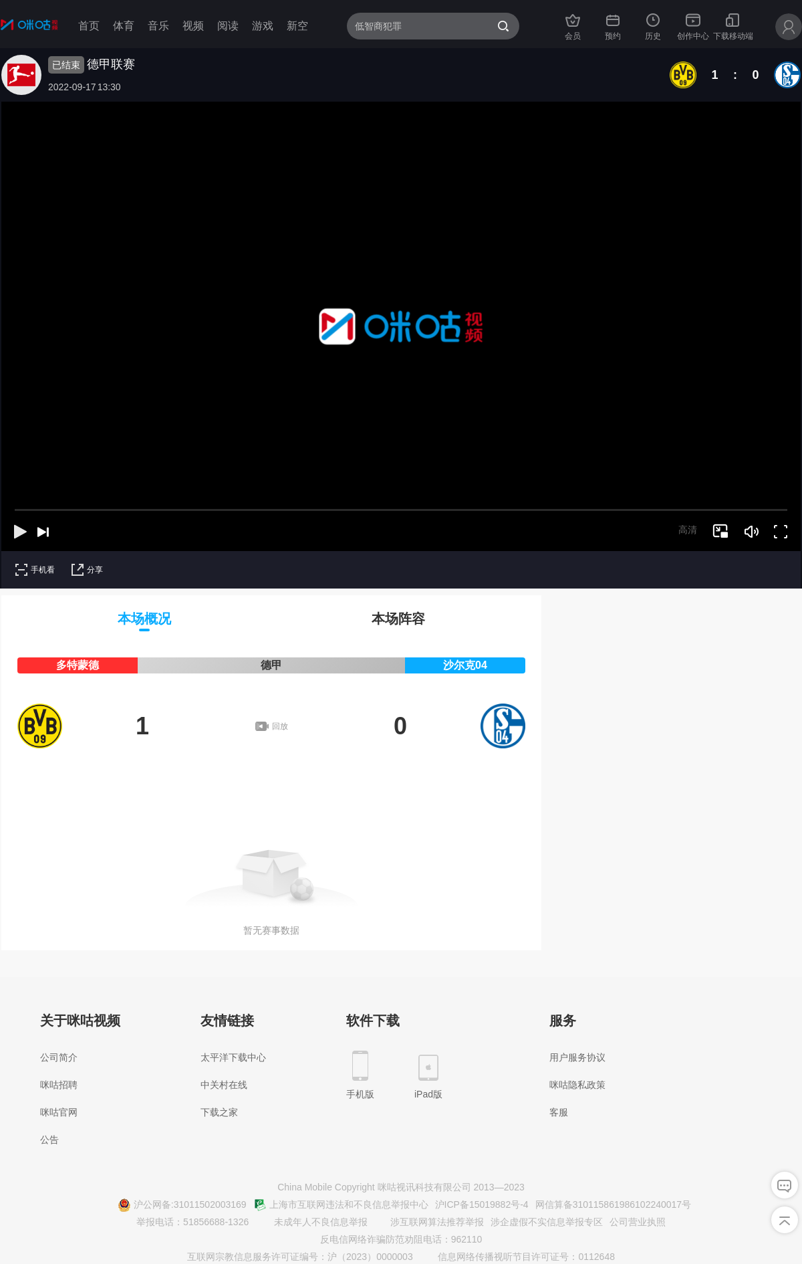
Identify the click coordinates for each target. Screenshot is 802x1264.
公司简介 (59, 1057)
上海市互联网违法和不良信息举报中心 (340, 1205)
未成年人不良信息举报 (313, 1222)
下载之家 (219, 1112)
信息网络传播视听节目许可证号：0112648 (518, 1257)
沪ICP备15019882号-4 (482, 1204)
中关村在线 (223, 1084)
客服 (558, 1112)
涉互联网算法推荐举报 (429, 1222)
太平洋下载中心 (233, 1057)
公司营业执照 (638, 1222)
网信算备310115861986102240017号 (613, 1204)
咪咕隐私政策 (577, 1084)
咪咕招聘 (59, 1084)
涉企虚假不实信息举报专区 (547, 1222)
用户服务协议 (577, 1057)
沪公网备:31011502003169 (182, 1205)
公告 (49, 1139)
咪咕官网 (59, 1112)
